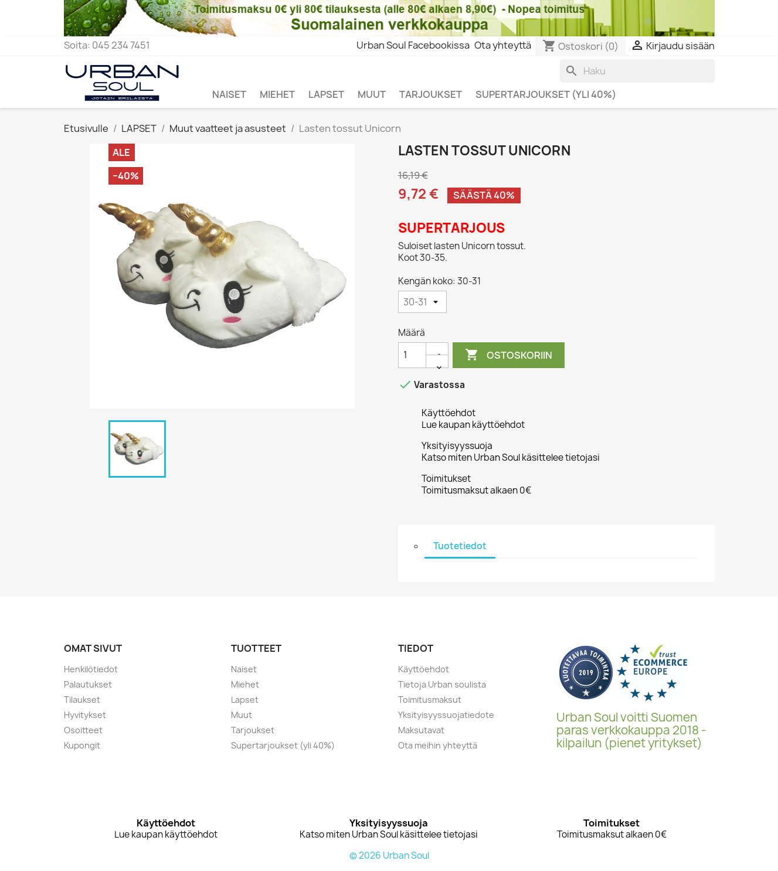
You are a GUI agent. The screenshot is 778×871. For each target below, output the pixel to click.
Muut (241, 714)
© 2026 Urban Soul (389, 855)
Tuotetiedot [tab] (460, 546)
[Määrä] (412, 355)
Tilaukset (82, 699)
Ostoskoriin (508, 355)
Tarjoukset (252, 730)
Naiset (244, 669)
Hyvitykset (85, 714)
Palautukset (88, 684)
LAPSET (326, 94)
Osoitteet (83, 730)
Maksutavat (421, 730)
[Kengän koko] (422, 302)
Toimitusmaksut (429, 699)
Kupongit (82, 745)
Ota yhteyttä (502, 45)
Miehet (245, 684)
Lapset (245, 699)
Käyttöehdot (423, 669)
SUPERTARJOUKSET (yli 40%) (545, 94)
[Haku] (637, 71)
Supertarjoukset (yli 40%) (283, 745)
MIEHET (277, 94)
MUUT (372, 94)
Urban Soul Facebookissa (413, 45)
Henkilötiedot (91, 669)
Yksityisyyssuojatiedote (446, 714)
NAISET (229, 94)
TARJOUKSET (430, 94)
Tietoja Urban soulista (442, 684)
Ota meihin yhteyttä (437, 745)
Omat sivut (93, 648)
